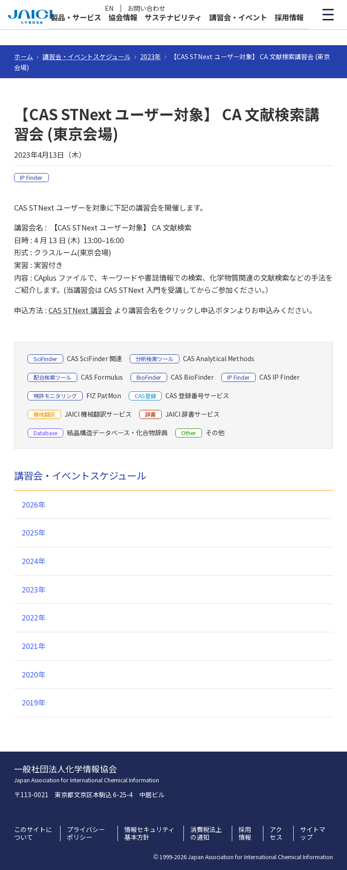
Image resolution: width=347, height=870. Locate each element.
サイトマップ (312, 833)
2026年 (33, 504)
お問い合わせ (146, 8)
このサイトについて (33, 833)
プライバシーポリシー (86, 833)
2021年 (33, 645)
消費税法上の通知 (206, 833)
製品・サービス (76, 32)
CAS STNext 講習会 (80, 310)
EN (109, 8)
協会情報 (122, 32)
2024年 (33, 560)
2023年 (150, 56)
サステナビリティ (173, 32)
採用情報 (289, 32)
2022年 (33, 617)
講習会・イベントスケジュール (86, 56)
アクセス (276, 833)
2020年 (33, 674)
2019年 (33, 702)
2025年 (33, 532)
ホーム (23, 56)
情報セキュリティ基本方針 (149, 833)
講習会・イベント (238, 32)
